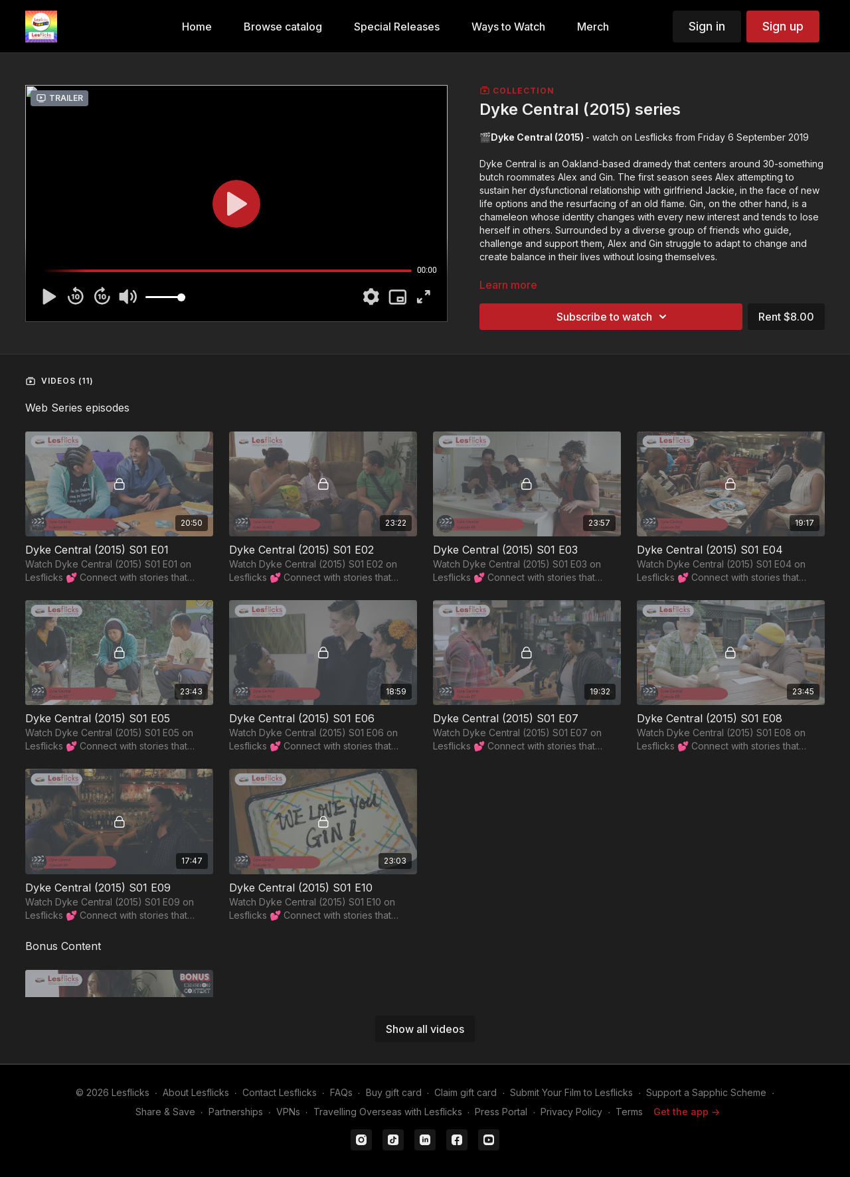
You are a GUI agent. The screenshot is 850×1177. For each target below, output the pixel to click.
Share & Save (165, 1111)
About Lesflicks (196, 1092)
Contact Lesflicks (279, 1092)
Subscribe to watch (613, 317)
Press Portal (501, 1111)
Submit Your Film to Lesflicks (571, 1092)
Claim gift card (465, 1092)
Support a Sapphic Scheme (706, 1092)
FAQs (341, 1092)
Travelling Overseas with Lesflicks (387, 1111)
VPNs (288, 1111)
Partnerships (236, 1111)
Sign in (707, 26)
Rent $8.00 (786, 316)
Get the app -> (686, 1111)
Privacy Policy (571, 1111)
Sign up (783, 26)
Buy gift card (394, 1092)
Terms (629, 1111)
